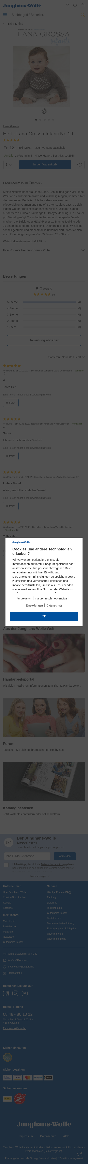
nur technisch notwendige (51, 598)
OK (44, 616)
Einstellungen (34, 605)
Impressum (24, 598)
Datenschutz (54, 605)
